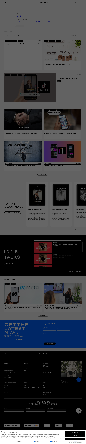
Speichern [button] (75, 435)
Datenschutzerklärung (76, 442)
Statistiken (36, 441)
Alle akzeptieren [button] (75, 432)
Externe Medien (53, 441)
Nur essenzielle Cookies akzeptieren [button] (75, 438)
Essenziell (19, 441)
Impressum (80, 442)
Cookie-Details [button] (70, 442)
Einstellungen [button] (75, 441)
